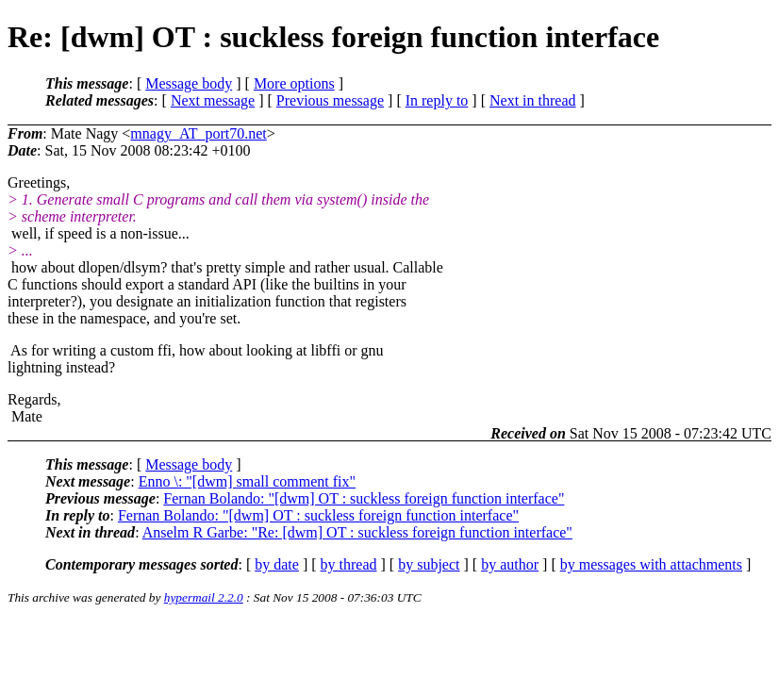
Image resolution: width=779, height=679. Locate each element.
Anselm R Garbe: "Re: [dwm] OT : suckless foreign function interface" (357, 532)
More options (294, 83)
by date (277, 564)
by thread (349, 564)
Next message (213, 100)
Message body (188, 83)
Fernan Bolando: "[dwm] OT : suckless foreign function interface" (363, 498)
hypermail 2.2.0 (203, 597)
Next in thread (532, 100)
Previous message (330, 100)
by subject (428, 564)
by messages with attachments (651, 564)
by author (510, 564)
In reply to (437, 100)
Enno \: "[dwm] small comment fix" (247, 481)
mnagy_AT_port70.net (198, 133)
